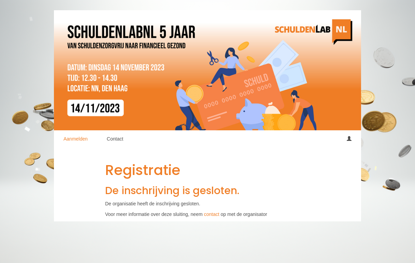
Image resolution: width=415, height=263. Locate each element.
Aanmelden (75, 139)
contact (211, 214)
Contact (115, 139)
